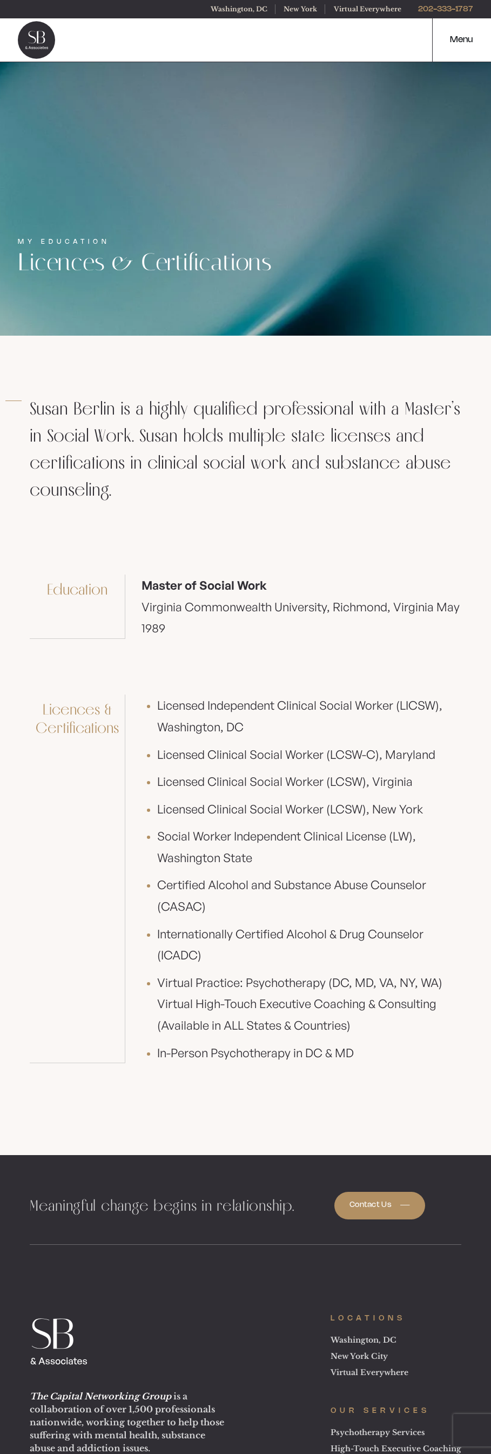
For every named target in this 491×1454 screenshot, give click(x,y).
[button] (452, 40)
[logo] (36, 40)
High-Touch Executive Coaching (396, 1448)
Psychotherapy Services (378, 1432)
